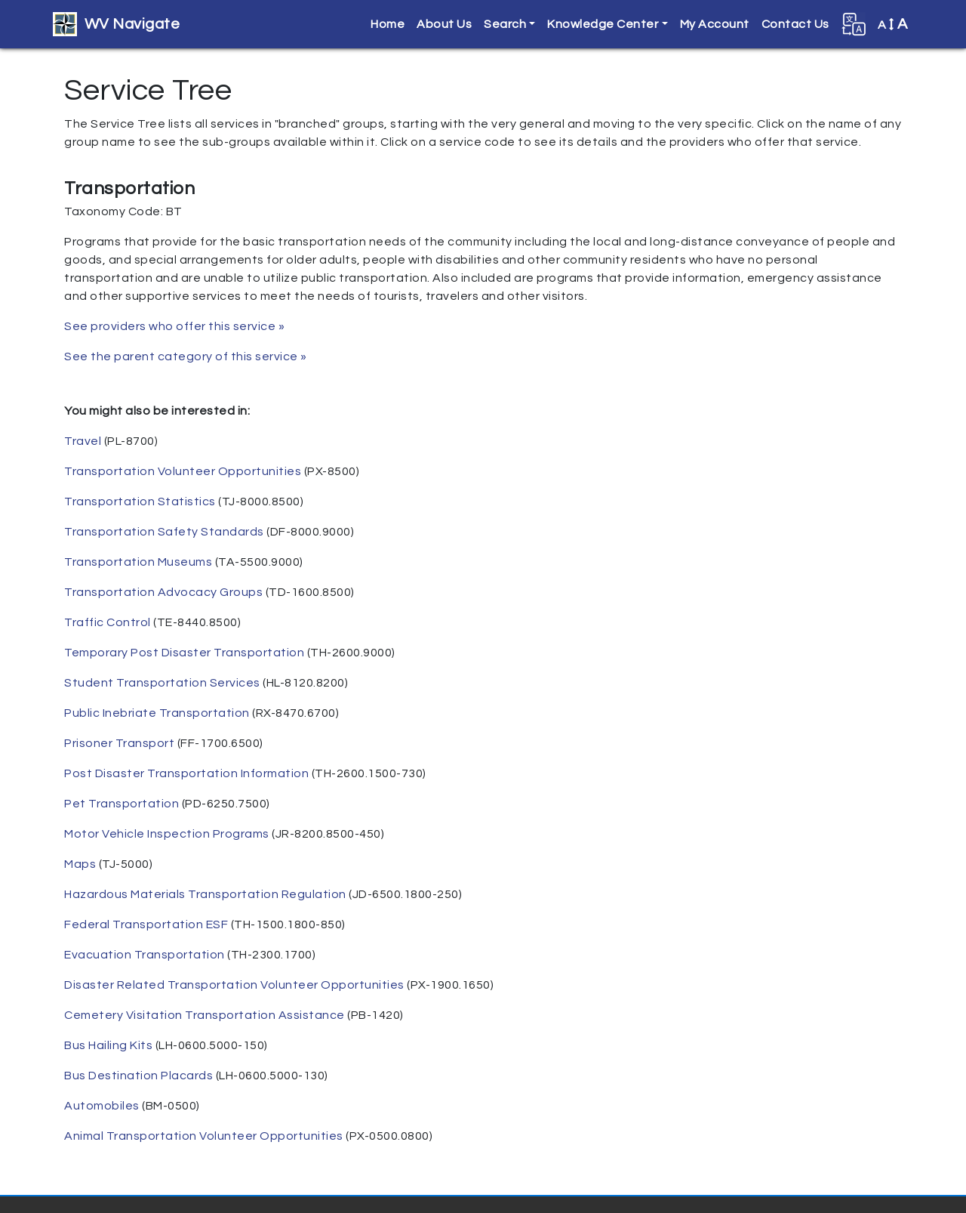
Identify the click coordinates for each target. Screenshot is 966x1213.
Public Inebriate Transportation (157, 713)
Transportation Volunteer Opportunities (182, 471)
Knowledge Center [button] (602, 24)
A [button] (893, 24)
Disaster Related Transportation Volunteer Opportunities (234, 985)
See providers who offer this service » (174, 326)
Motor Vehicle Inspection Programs (166, 834)
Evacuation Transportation (144, 955)
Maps (80, 864)
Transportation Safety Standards (164, 532)
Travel (82, 441)
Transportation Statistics (140, 501)
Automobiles (102, 1106)
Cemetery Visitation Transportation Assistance (204, 1015)
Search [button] (505, 24)
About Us (444, 24)
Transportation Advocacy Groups (163, 592)
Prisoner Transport (119, 743)
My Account (714, 24)
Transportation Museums (138, 562)
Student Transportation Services (162, 683)
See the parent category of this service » (185, 356)
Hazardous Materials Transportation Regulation (205, 894)
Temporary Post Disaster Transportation (184, 653)
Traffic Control (107, 622)
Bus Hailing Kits (108, 1045)
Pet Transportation (121, 804)
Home (388, 24)
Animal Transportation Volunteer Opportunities (203, 1136)
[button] (853, 24)
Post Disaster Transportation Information (186, 773)
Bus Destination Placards (138, 1075)
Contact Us (795, 24)
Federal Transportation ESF (146, 924)
